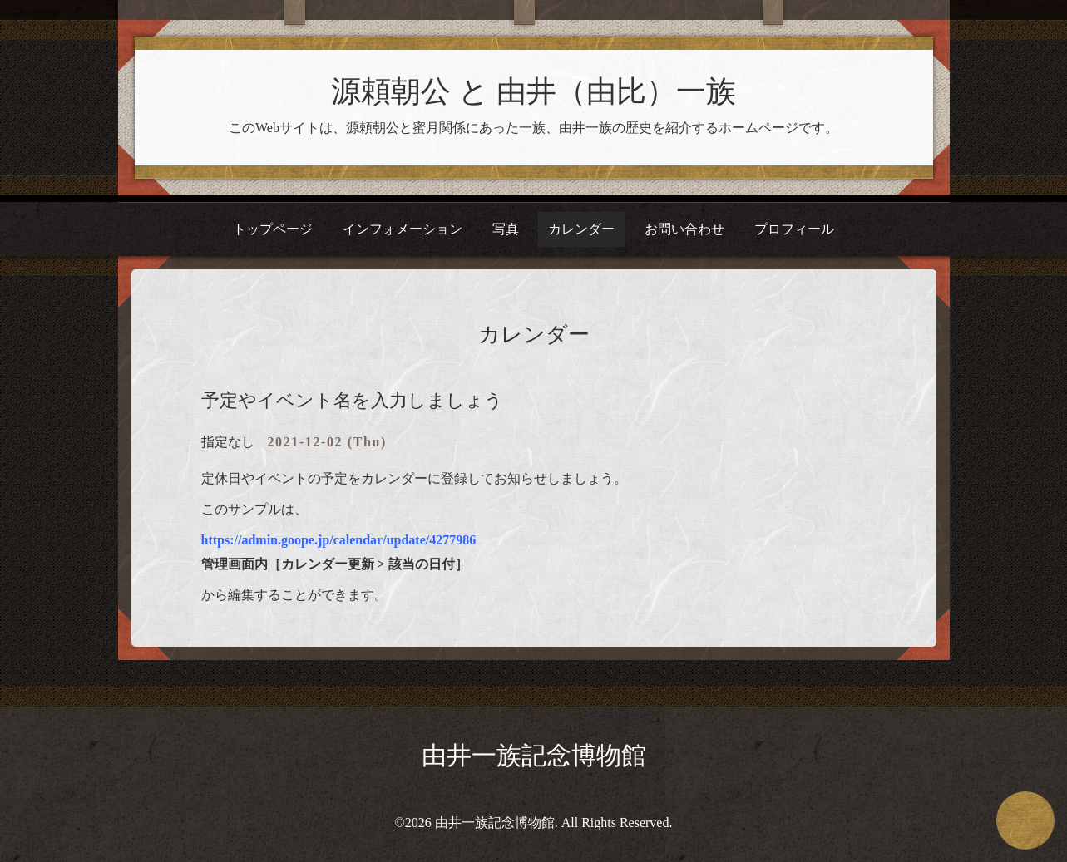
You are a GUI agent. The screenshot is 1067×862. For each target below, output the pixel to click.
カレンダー (581, 229)
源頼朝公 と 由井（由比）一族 (533, 91)
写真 (505, 229)
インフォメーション (402, 229)
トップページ (273, 229)
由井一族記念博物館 (534, 755)
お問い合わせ (684, 229)
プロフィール (794, 229)
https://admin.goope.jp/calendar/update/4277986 (339, 540)
